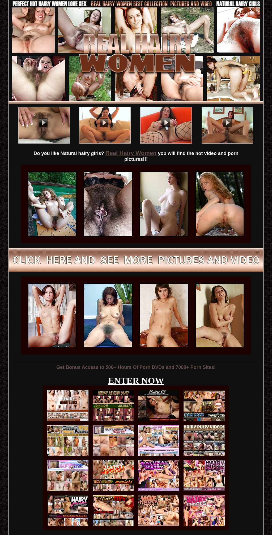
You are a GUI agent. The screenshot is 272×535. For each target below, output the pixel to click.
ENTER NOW (136, 381)
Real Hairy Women (131, 153)
